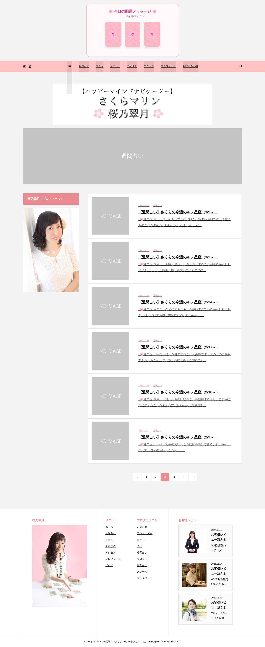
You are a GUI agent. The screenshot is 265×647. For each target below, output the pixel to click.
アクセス (149, 66)
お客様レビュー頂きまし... (218, 537)
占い (139, 546)
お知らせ (84, 66)
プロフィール (168, 66)
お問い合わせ (190, 66)
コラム (141, 539)
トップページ (69, 77)
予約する (132, 66)
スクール (142, 571)
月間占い (142, 565)
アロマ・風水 (144, 533)
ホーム (109, 527)
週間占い (142, 552)
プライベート (144, 577)
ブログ (99, 66)
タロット (142, 558)
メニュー (115, 66)
